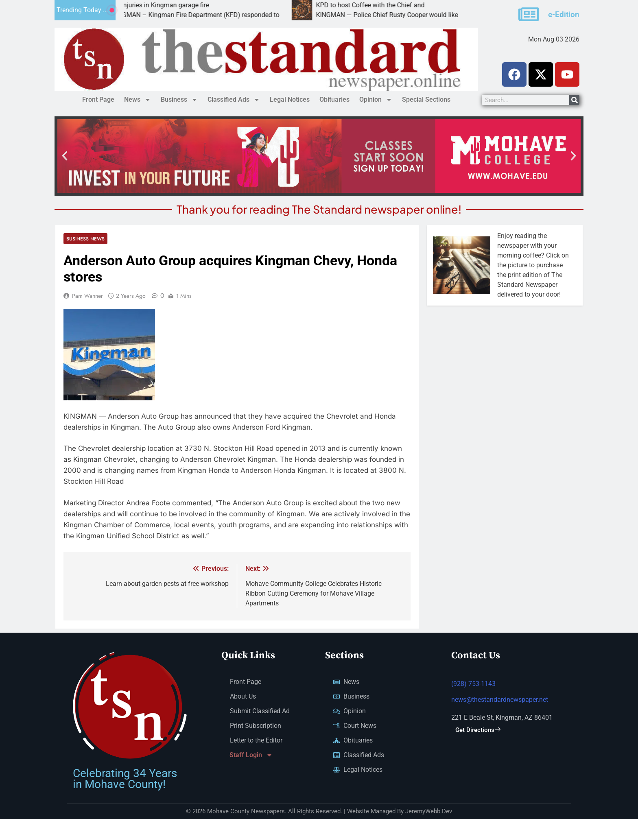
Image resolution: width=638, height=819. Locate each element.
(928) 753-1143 (473, 684)
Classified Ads (234, 100)
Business (179, 100)
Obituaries (334, 99)
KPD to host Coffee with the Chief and (388, 5)
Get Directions (477, 730)
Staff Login (251, 755)
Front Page (98, 99)
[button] (65, 156)
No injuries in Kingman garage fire (178, 5)
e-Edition (563, 14)
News (137, 100)
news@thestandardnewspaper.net (499, 699)
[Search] (574, 100)
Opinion (375, 100)
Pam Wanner (87, 296)
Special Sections (426, 99)
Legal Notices (290, 99)
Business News (85, 238)
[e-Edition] (528, 14)
